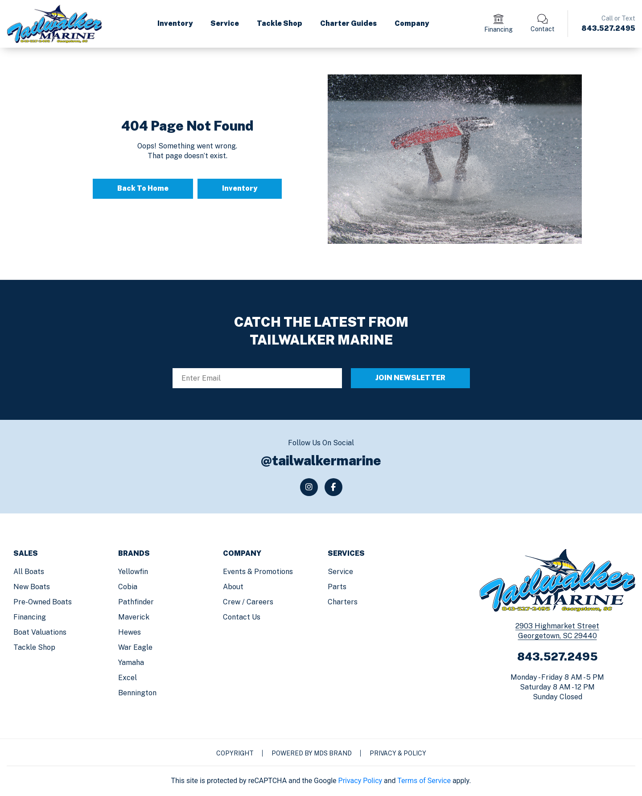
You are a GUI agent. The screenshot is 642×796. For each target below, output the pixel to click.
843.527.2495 (608, 28)
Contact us (241, 617)
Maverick (133, 617)
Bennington (137, 693)
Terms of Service (424, 780)
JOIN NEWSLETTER (410, 377)
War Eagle (135, 647)
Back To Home (143, 188)
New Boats (31, 587)
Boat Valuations (39, 632)
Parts (337, 587)
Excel (127, 677)
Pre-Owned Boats (42, 602)
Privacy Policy (360, 780)
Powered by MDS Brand (312, 753)
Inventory (175, 23)
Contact (543, 29)
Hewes (129, 632)
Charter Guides (348, 23)
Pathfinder (136, 602)
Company (412, 23)
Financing (498, 29)
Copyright (235, 753)
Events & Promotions (258, 571)
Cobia (127, 587)
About (233, 587)
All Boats (28, 571)
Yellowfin (133, 571)
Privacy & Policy (398, 753)
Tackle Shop (279, 23)
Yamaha (131, 662)
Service (224, 23)
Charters (343, 602)
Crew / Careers (248, 602)
